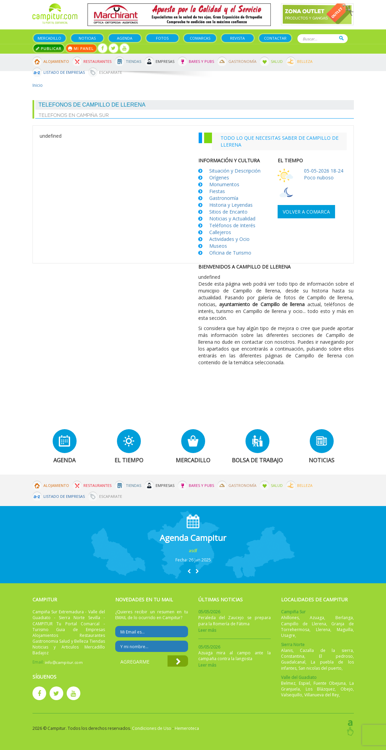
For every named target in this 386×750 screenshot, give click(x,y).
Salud (277, 61)
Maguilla (345, 629)
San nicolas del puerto (320, 668)
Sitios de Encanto (228, 211)
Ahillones (290, 618)
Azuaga (317, 618)
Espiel (304, 683)
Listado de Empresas (64, 72)
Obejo (347, 689)
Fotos (162, 38)
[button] (189, 571)
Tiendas (133, 61)
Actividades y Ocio (229, 239)
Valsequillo (291, 695)
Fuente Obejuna (330, 683)
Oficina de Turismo (230, 252)
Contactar (275, 38)
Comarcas (200, 38)
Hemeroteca (187, 728)
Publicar (48, 48)
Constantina (292, 656)
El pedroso (336, 656)
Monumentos (224, 184)
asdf (193, 551)
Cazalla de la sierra (326, 650)
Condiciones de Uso (151, 728)
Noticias (87, 38)
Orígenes (219, 177)
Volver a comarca (306, 211)
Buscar (341, 38)
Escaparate (110, 72)
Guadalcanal (293, 662)
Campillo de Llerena (303, 624)
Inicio (37, 85)
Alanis (287, 650)
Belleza (304, 61)
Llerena (323, 629)
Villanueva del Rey (321, 695)
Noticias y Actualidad (232, 218)
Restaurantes (97, 61)
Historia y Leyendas (231, 205)
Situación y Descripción (235, 170)
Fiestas (217, 191)
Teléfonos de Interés (232, 225)
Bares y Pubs (201, 61)
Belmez (288, 683)
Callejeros (220, 232)
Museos (218, 246)
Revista (237, 38)
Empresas (165, 61)
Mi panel (81, 48)
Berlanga (344, 618)
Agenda (124, 38)
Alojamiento (56, 61)
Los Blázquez (320, 689)
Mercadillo (49, 38)
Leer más (207, 630)
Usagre (288, 635)
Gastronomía (242, 61)
